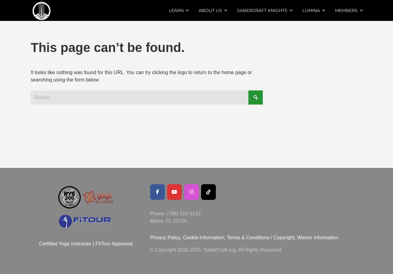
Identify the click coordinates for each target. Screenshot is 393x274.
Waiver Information (317, 237)
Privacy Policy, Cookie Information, (188, 237)
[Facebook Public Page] (157, 192)
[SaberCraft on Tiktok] (208, 192)
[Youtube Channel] (174, 192)
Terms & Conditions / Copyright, (261, 237)
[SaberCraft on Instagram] (191, 192)
